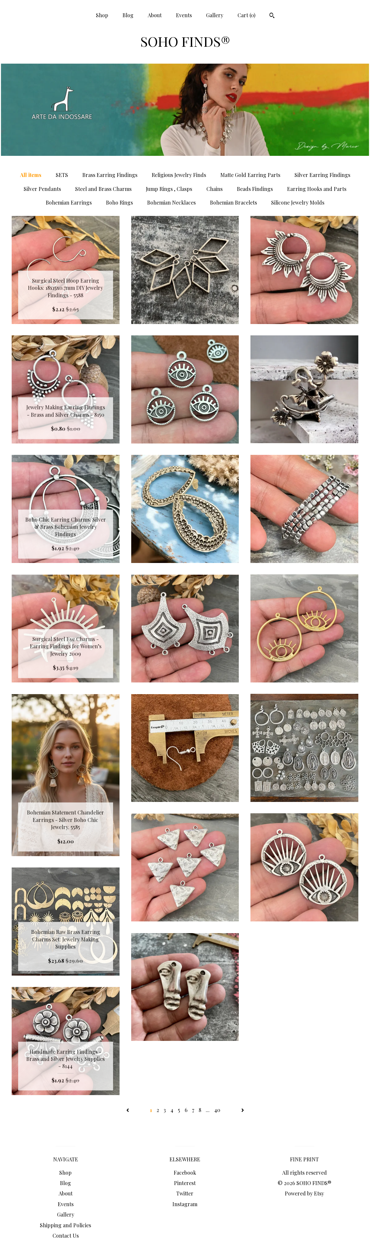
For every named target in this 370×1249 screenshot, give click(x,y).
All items (30, 174)
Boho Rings (119, 202)
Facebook (185, 1172)
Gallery (214, 15)
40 (217, 1109)
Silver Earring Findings (322, 174)
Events (184, 15)
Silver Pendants (42, 188)
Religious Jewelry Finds (179, 174)
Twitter (184, 1193)
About (155, 15)
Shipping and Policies (65, 1225)
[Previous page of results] (128, 1109)
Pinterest (185, 1183)
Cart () (246, 15)
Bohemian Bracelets (233, 202)
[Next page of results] (242, 1109)
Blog (127, 15)
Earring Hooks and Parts (316, 188)
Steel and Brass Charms (103, 188)
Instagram (184, 1204)
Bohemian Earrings (69, 202)
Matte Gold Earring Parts (250, 174)
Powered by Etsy (304, 1193)
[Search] (272, 16)
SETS (62, 174)
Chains (214, 188)
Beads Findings (255, 188)
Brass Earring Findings (109, 174)
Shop (102, 15)
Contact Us (65, 1235)
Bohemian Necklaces (171, 202)
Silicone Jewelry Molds (297, 202)
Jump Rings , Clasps (169, 188)
